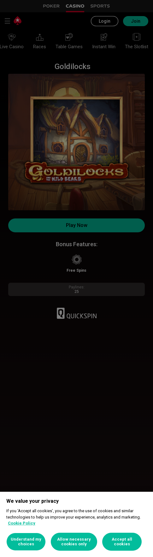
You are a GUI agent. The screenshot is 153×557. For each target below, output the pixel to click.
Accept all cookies (122, 542)
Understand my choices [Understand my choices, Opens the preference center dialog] (26, 542)
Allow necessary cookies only (74, 542)
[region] (76, 524)
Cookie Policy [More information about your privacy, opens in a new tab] (21, 523)
